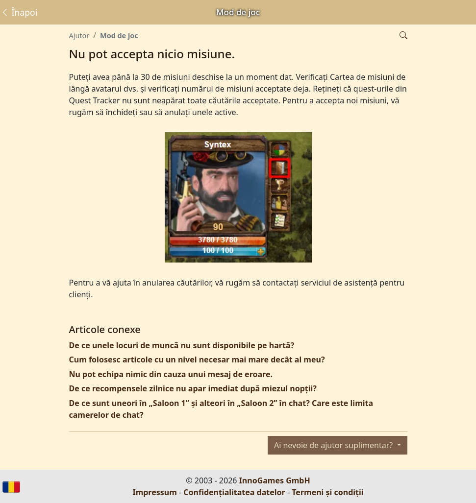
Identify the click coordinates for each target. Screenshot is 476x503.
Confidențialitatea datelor (234, 492)
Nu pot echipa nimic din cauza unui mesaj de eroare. (171, 374)
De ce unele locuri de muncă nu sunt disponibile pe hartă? (182, 345)
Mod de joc (119, 35)
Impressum (154, 492)
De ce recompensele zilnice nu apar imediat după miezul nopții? (193, 388)
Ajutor (79, 35)
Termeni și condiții (327, 492)
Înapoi (18, 12)
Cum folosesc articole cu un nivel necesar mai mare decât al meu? (197, 359)
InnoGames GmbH (274, 480)
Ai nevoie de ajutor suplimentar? (334, 445)
